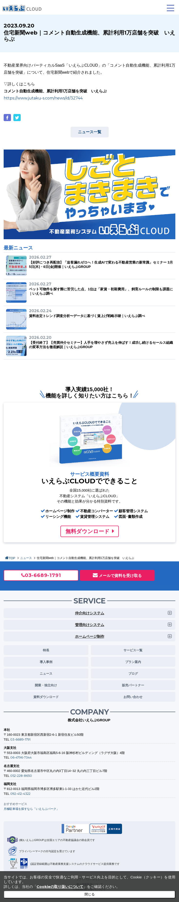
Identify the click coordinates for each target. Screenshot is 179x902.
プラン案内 (133, 662)
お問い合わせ (132, 697)
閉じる (90, 894)
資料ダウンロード (46, 697)
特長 (46, 650)
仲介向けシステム (89, 613)
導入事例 (46, 662)
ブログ (133, 673)
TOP (12, 558)
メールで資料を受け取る (120, 575)
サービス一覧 (132, 650)
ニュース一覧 (89, 132)
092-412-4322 (20, 794)
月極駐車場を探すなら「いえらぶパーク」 (31, 809)
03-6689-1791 (43, 575)
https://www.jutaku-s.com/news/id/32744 (43, 98)
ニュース (26, 558)
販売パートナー (133, 685)
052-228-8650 (21, 776)
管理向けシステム (89, 624)
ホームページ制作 (89, 636)
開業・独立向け (46, 685)
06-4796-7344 (21, 757)
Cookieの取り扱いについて (60, 886)
